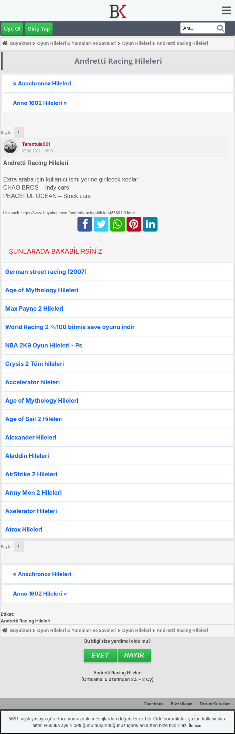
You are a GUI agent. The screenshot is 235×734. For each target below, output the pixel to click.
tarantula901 (36, 144)
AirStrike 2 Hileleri (31, 474)
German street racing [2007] (46, 271)
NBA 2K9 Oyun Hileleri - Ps (43, 345)
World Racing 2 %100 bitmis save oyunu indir (70, 327)
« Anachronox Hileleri (42, 83)
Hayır (134, 655)
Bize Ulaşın (182, 703)
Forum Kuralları (215, 703)
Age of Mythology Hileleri (41, 290)
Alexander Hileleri (30, 437)
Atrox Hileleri (23, 529)
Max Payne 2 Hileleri (34, 308)
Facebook (154, 703)
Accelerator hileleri (32, 382)
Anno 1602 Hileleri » (40, 102)
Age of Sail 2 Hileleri (34, 419)
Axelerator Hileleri (31, 511)
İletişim (195, 725)
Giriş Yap (39, 29)
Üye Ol (12, 29)
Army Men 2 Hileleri (33, 492)
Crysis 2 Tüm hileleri (34, 363)
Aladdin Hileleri (27, 455)
